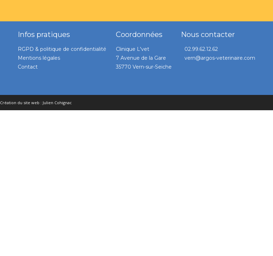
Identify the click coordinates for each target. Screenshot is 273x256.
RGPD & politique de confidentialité (62, 49)
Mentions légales (39, 58)
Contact (28, 67)
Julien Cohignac (57, 102)
